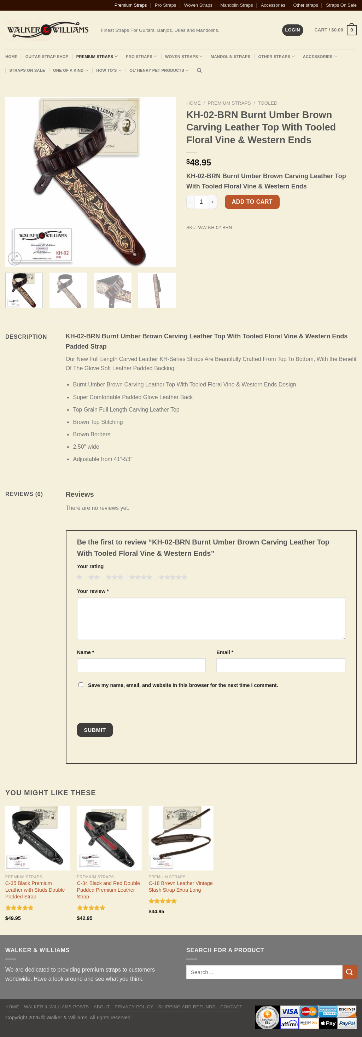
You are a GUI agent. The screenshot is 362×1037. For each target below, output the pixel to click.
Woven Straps (198, 5)
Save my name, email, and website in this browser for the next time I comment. (183, 685)
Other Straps (276, 56)
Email (224, 652)
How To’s (109, 70)
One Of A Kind (70, 70)
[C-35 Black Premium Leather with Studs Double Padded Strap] (37, 838)
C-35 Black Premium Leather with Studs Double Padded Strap (35, 889)
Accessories (273, 5)
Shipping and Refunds (187, 1006)
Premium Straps (131, 5)
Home (11, 56)
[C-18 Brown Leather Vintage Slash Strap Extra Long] (180, 838)
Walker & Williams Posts (56, 1006)
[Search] (199, 70)
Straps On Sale (341, 5)
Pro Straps (165, 5)
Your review (93, 591)
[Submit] (350, 972)
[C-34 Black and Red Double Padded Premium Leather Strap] (109, 838)
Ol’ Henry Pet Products (159, 70)
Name (85, 652)
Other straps (305, 5)
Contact (231, 1006)
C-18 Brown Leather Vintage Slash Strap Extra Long (180, 886)
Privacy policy (134, 1006)
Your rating (90, 566)
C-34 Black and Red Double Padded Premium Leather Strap (108, 889)
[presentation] (124, 707)
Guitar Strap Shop (47, 56)
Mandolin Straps (236, 5)
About (102, 1006)
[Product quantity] (201, 202)
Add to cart (252, 202)
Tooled (268, 103)
